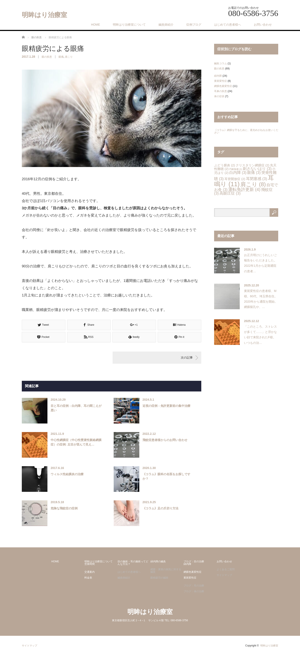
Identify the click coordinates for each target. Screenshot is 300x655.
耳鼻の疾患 (220, 91)
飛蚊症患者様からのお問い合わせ (165, 440)
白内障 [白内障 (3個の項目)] (238, 172)
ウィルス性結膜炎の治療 (67, 474)
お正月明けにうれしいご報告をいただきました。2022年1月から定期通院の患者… (260, 263)
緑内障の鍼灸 (158, 561)
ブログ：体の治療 (194, 591)
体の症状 (219, 96)
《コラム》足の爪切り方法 (160, 508)
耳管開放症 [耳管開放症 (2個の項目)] (234, 179)
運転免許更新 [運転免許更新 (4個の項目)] (244, 189)
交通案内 (89, 572)
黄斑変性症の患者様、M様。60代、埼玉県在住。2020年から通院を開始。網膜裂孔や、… (261, 299)
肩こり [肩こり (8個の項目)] (253, 184)
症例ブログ (193, 24)
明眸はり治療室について (129, 24)
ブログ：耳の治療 (194, 585)
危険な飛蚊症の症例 (64, 508)
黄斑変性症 (220, 80)
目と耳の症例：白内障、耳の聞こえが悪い (76, 408)
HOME (95, 24)
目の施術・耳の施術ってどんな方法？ (133, 562)
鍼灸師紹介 (166, 24)
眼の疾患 (47, 56)
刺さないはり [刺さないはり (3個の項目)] (257, 169)
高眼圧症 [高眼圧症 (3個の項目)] (230, 193)
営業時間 (89, 564)
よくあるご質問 (226, 569)
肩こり (69, 56)
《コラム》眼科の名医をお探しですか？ (166, 476)
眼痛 (61, 56)
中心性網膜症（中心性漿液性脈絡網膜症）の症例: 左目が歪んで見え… (76, 442)
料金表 (88, 577)
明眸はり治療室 (44, 15)
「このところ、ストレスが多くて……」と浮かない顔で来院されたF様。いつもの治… (260, 334)
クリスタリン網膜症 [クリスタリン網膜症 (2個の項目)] (252, 165)
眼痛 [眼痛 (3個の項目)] (254, 172)
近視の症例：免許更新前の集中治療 (166, 405)
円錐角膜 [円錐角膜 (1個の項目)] (235, 169)
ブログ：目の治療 (194, 561)
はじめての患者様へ (227, 24)
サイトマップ (224, 575)
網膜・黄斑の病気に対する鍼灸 (165, 570)
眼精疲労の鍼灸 (159, 577)
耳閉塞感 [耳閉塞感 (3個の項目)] (256, 179)
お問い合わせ (263, 24)
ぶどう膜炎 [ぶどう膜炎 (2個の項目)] (224, 165)
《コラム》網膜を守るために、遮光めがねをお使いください (246, 131)
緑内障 (218, 75)
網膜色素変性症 (223, 86)
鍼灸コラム (220, 63)
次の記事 (187, 357)
